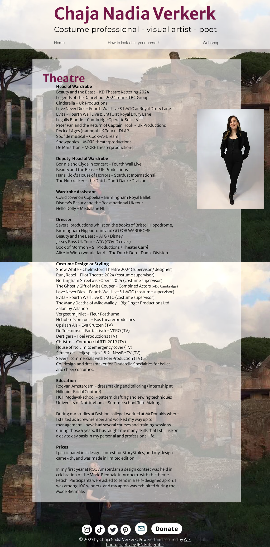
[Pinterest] (125, 530)
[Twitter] (113, 530)
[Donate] (166, 528)
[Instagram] (87, 530)
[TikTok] (100, 530)
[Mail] (141, 528)
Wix (187, 539)
